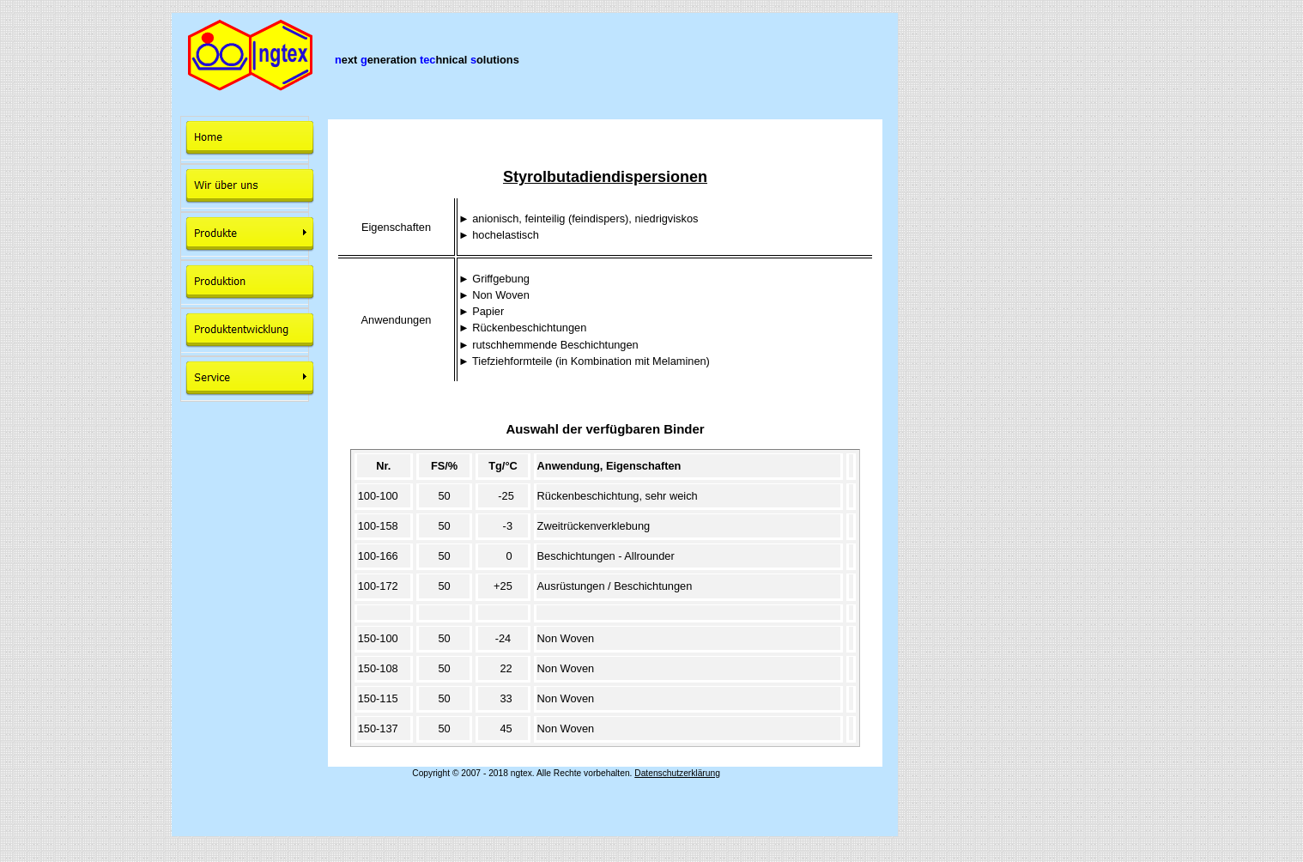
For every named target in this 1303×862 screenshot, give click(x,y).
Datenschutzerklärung (677, 773)
